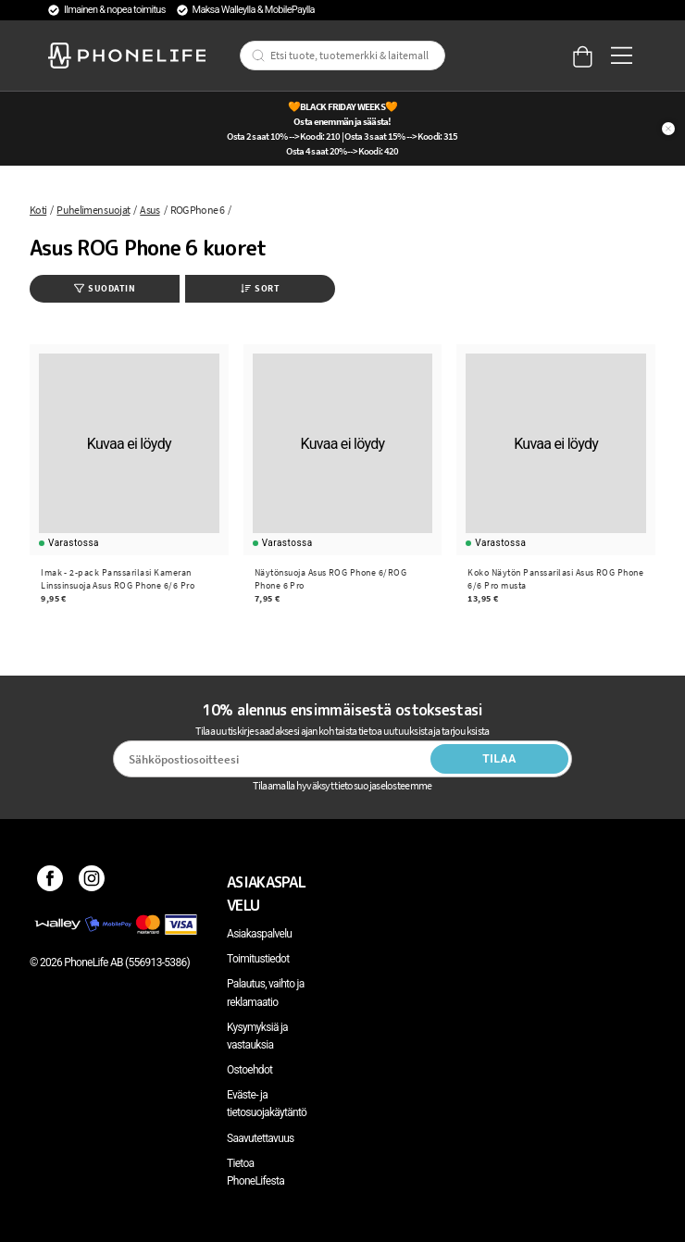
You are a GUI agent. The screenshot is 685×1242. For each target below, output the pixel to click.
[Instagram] (92, 882)
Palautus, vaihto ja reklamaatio (265, 992)
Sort (260, 288)
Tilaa (499, 758)
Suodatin (104, 288)
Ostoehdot (249, 1069)
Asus (149, 210)
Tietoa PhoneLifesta (255, 1172)
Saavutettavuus (260, 1138)
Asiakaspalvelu (259, 933)
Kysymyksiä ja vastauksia (257, 1036)
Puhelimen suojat (93, 210)
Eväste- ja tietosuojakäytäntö (266, 1103)
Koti (38, 210)
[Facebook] (50, 882)
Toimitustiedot (258, 958)
